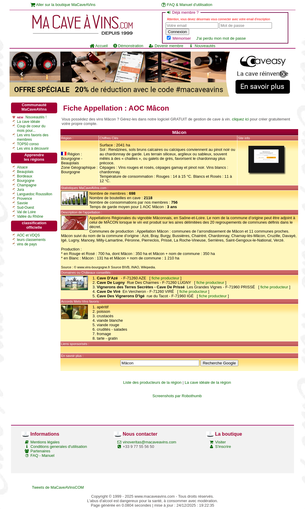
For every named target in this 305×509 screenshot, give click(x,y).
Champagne (26, 185)
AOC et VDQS (28, 235)
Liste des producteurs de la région (152, 382)
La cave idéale (28, 122)
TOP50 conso (28, 144)
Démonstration (128, 46)
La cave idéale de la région (208, 382)
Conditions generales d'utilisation (58, 446)
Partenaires (40, 451)
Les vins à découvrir (33, 148)
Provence (24, 199)
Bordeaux (24, 176)
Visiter (220, 442)
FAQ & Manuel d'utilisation (186, 4)
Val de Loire (26, 212)
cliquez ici (240, 119)
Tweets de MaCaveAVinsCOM (58, 487)
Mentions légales (45, 442)
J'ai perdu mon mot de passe (221, 38)
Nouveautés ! (36, 117)
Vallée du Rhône (30, 216)
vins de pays (27, 244)
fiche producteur (165, 278)
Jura (20, 190)
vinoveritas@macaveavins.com (149, 442)
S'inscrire (223, 446)
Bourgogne (26, 181)
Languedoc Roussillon (34, 194)
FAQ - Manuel (42, 455)
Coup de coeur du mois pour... (31, 128)
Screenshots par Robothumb (177, 396)
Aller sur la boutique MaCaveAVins (63, 4)
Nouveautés (202, 46)
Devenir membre (166, 46)
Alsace (22, 167)
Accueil (99, 46)
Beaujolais (25, 172)
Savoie (22, 203)
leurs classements (31, 240)
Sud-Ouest (25, 207)
